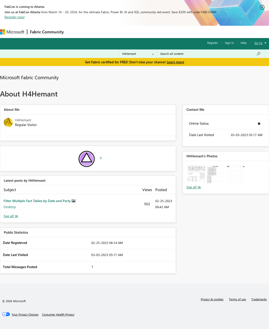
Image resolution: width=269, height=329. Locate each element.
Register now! (14, 17)
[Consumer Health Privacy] (58, 314)
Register (212, 43)
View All (193, 187)
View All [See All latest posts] (11, 216)
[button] (196, 174)
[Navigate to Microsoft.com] (12, 31)
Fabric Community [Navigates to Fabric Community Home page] (47, 31)
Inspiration (93, 32)
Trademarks (259, 299)
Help (244, 43)
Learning (169, 32)
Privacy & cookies (212, 299)
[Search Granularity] (138, 53)
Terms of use (237, 299)
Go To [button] (258, 43)
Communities (132, 32)
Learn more (175, 62)
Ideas (112, 32)
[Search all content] (210, 53)
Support (188, 32)
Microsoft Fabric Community (29, 77)
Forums (74, 32)
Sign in (229, 43)
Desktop (10, 207)
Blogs (152, 32)
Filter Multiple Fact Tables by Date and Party (38, 201)
